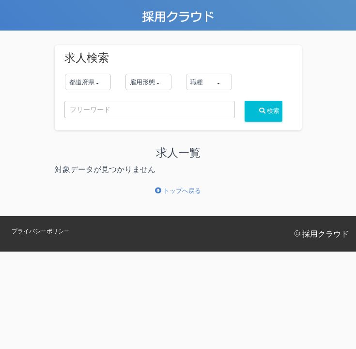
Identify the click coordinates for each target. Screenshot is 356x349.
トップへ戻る (178, 190)
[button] (88, 82)
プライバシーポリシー (41, 231)
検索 (269, 110)
